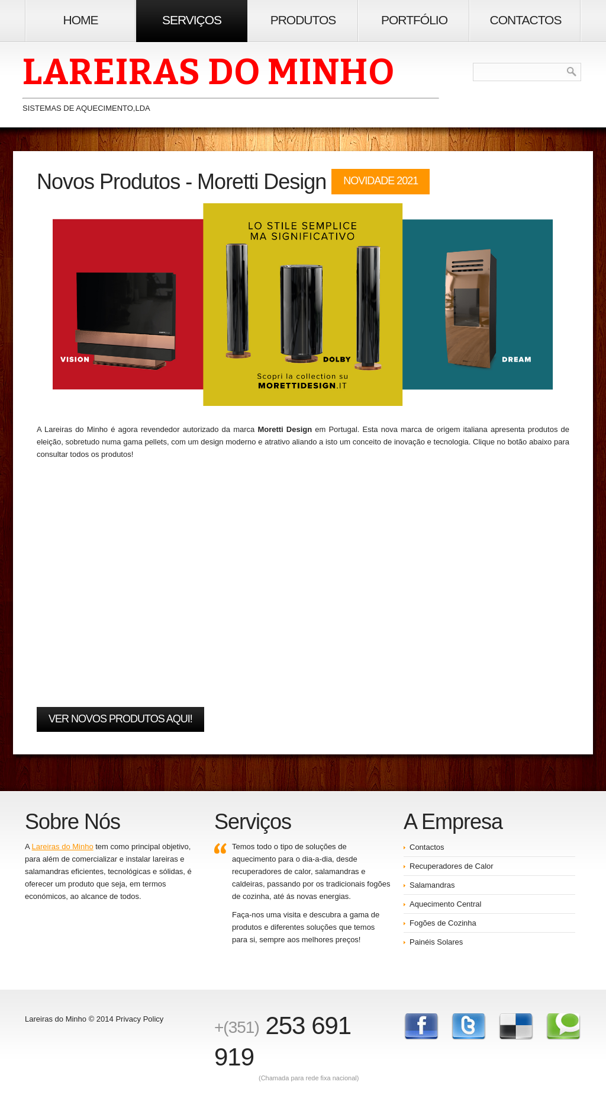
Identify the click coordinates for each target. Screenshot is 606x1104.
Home (80, 20)
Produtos (303, 20)
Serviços (191, 20)
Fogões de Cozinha (443, 923)
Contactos (526, 20)
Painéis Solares (436, 941)
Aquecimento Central (445, 904)
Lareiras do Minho (63, 846)
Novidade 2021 (380, 181)
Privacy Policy (139, 1019)
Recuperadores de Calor (452, 866)
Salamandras (432, 885)
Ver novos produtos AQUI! (120, 719)
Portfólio (414, 20)
